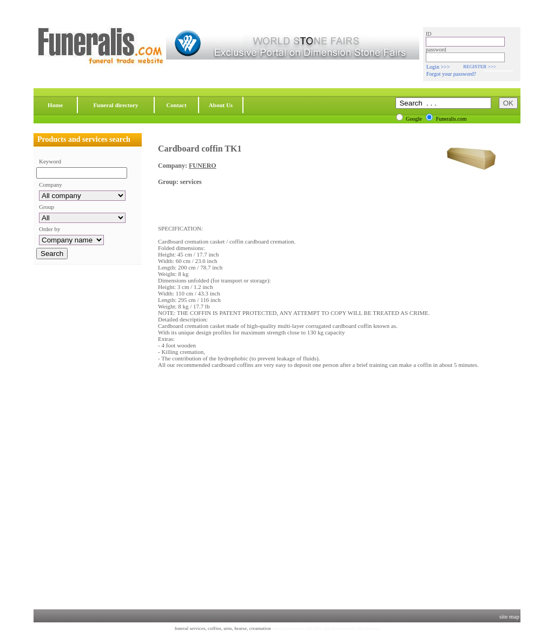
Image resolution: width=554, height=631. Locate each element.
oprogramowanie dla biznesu (351, 628)
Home (55, 105)
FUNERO (202, 165)
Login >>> (438, 67)
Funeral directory (115, 105)
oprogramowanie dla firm (297, 628)
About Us (221, 105)
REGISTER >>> (479, 66)
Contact (176, 105)
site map (509, 616)
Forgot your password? (451, 74)
